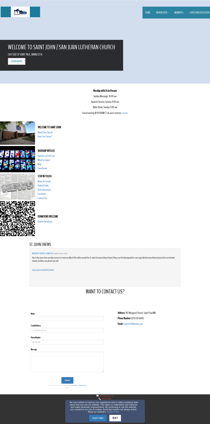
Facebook (42, 194)
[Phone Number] (67, 342)
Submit (67, 380)
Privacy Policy (74, 385)
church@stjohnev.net (107, 395)
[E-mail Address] (67, 330)
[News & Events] (44, 181)
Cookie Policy (113, 412)
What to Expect (44, 160)
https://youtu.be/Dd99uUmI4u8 (43, 270)
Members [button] (179, 13)
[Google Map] (149, 347)
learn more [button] (16, 61)
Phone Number (35, 337)
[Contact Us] (42, 198)
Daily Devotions (44, 190)
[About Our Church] (45, 132)
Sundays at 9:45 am (46, 156)
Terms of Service (82, 385)
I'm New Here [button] (162, 13)
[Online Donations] (45, 221)
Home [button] (147, 13)
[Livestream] (42, 168)
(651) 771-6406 (106, 398)
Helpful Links (43, 186)
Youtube (125, 113)
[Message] (67, 362)
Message (34, 349)
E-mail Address (36, 325)
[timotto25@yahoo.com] (133, 324)
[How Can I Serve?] (45, 136)
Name (33, 313)
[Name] (67, 318)
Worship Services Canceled (42, 253)
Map (39, 164)
